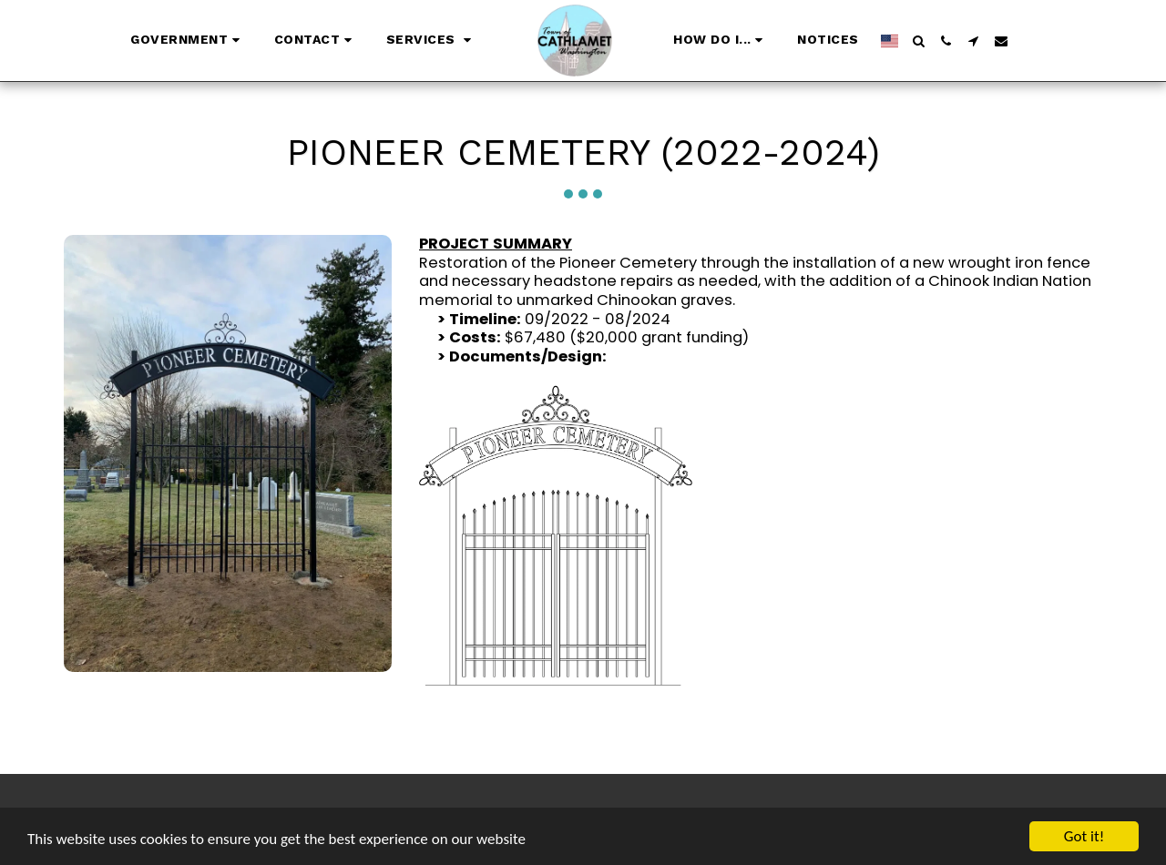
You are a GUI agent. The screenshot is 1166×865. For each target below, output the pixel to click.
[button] (188, 41)
